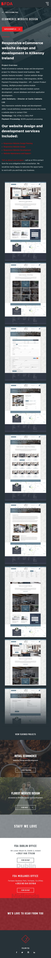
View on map (25, 860)
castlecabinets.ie (12, 29)
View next (24, 807)
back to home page (10, 12)
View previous (26, 770)
